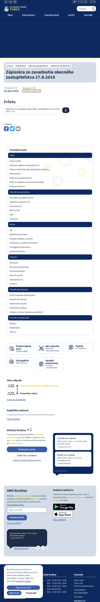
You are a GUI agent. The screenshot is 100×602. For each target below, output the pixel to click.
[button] (38, 508)
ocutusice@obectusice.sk (85, 564)
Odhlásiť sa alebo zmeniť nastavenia (27, 421)
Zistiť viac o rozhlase (27, 416)
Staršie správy (61, 431)
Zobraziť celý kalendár (16, 360)
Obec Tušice (23, 580)
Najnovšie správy (21, 509)
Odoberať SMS (17, 478)
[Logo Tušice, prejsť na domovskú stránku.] (15, 8)
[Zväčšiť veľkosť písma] (86, 1)
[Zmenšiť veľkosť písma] (78, 1)
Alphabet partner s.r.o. (35, 578)
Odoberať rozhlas (27, 410)
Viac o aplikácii (59, 480)
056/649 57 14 (79, 561)
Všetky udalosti (13, 380)
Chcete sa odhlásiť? (14, 484)
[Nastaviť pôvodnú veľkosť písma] (81, 1)
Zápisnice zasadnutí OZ (31, 51)
